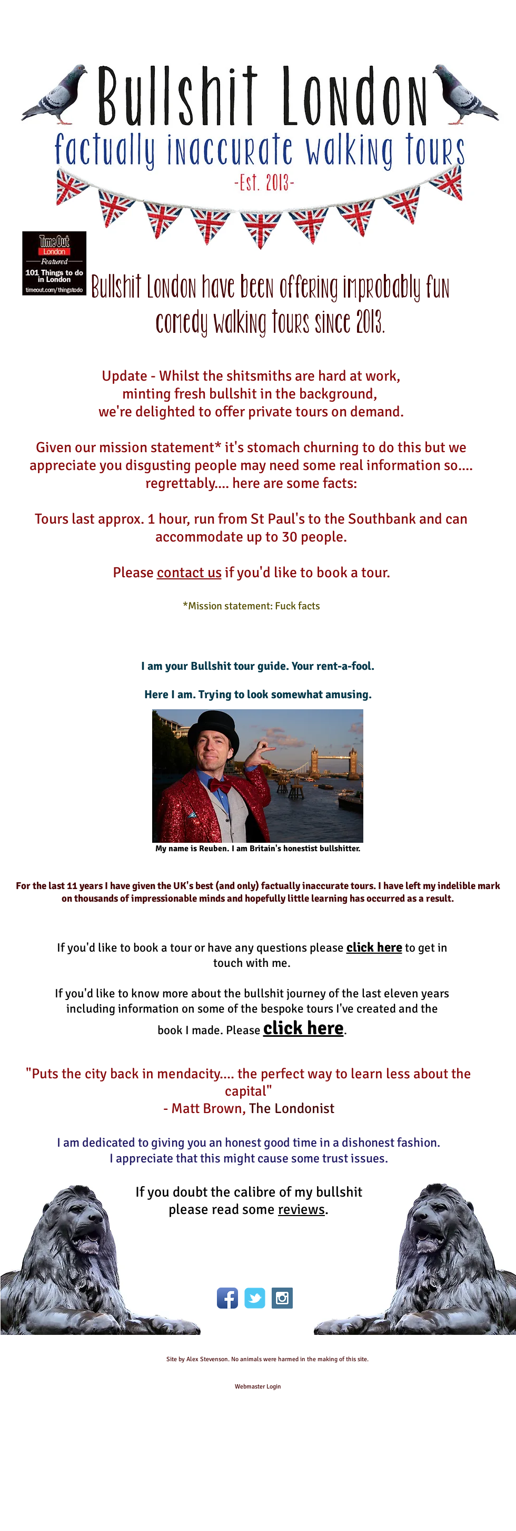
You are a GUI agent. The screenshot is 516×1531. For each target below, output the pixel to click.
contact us (189, 572)
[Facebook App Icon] (227, 1298)
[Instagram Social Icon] (282, 1298)
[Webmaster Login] (258, 1387)
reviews (301, 1209)
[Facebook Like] (255, 1259)
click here (374, 947)
